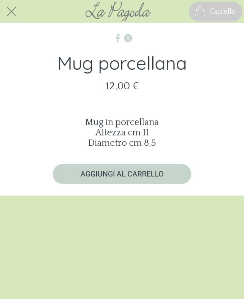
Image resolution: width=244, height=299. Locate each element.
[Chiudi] (12, 12)
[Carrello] (215, 12)
